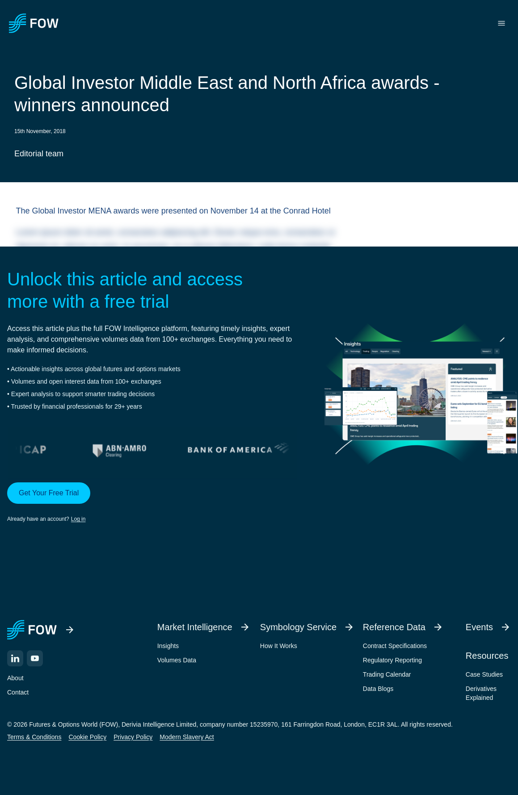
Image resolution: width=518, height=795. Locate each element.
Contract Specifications (395, 645)
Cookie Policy (87, 737)
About (15, 678)
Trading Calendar (387, 674)
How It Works (278, 645)
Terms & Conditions (34, 737)
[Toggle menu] (501, 23)
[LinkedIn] (15, 658)
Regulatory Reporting (392, 660)
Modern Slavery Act (187, 737)
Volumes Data (176, 660)
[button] (152, 502)
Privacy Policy (133, 737)
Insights (168, 645)
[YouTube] (35, 658)
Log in (78, 519)
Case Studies (484, 674)
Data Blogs (378, 688)
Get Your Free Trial (49, 493)
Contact (18, 692)
